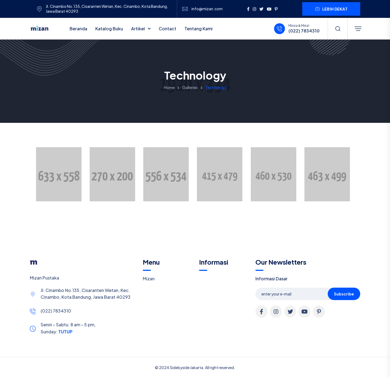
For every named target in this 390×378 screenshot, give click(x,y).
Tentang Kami (198, 28)
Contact (167, 28)
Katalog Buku (109, 28)
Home (169, 87)
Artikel (138, 28)
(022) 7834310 (304, 31)
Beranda (78, 28)
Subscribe (344, 293)
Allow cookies (333, 370)
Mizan (149, 278)
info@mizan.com (207, 8)
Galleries (190, 87)
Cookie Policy (190, 371)
